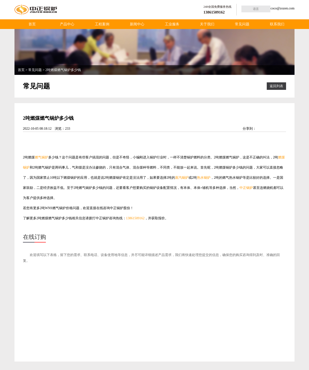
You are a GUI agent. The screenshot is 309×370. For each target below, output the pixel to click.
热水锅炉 (204, 177)
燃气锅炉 (41, 157)
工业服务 (172, 24)
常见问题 (242, 24)
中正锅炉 (246, 188)
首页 (32, 24)
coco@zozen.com (282, 8)
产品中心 (67, 24)
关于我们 (207, 24)
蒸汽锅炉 (182, 177)
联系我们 (277, 24)
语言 (256, 9)
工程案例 (102, 24)
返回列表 (276, 86)
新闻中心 (137, 24)
